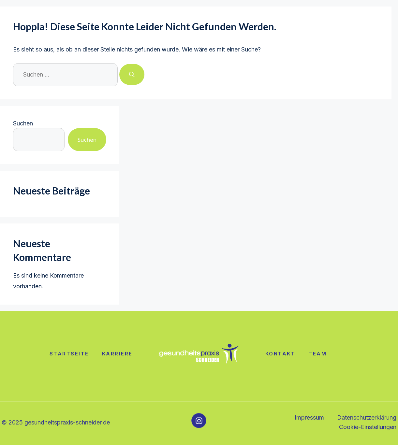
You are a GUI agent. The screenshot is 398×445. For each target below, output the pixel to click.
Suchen (23, 123)
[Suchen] (131, 74)
